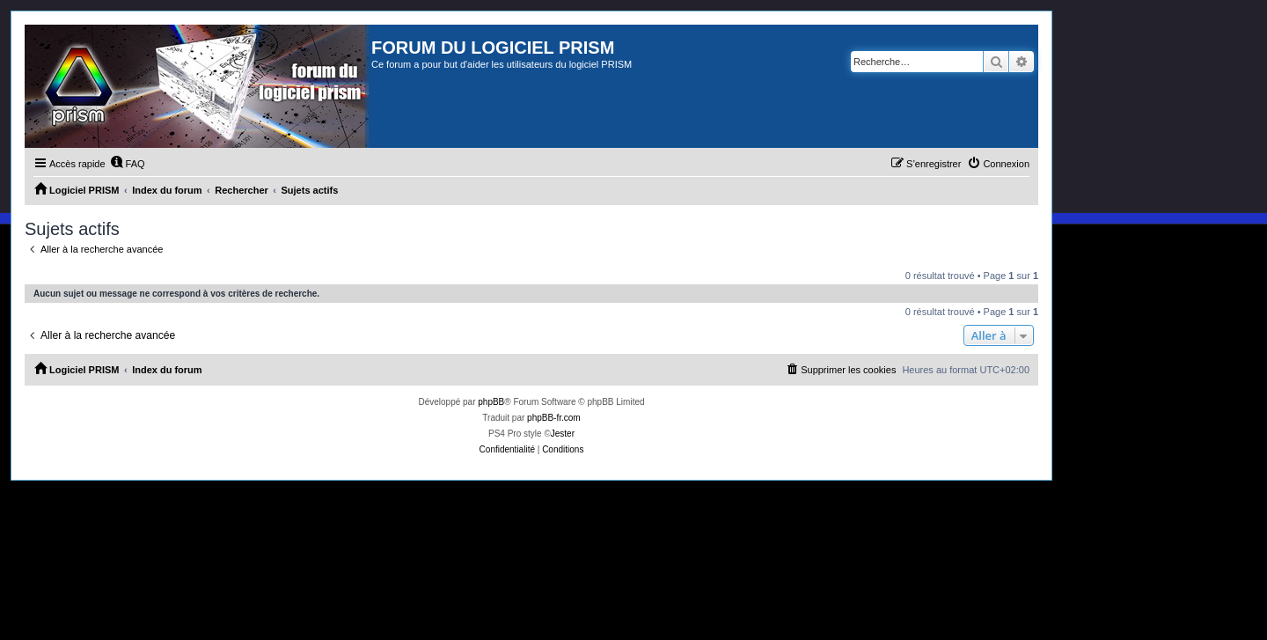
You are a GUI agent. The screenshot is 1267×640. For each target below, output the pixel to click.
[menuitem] (127, 163)
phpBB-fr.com (554, 418)
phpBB (491, 402)
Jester (563, 433)
